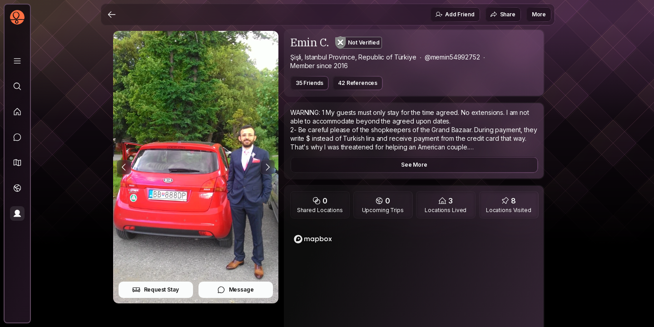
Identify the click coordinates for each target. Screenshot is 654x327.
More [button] (539, 14)
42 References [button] (357, 82)
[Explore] (17, 86)
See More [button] (414, 164)
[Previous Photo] (124, 167)
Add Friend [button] (454, 14)
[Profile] (17, 213)
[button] (17, 162)
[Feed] (17, 111)
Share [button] (502, 14)
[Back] (111, 14)
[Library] (17, 61)
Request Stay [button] (155, 290)
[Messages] (17, 137)
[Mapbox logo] (313, 239)
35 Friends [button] (309, 82)
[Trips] (17, 188)
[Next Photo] (267, 167)
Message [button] (235, 290)
